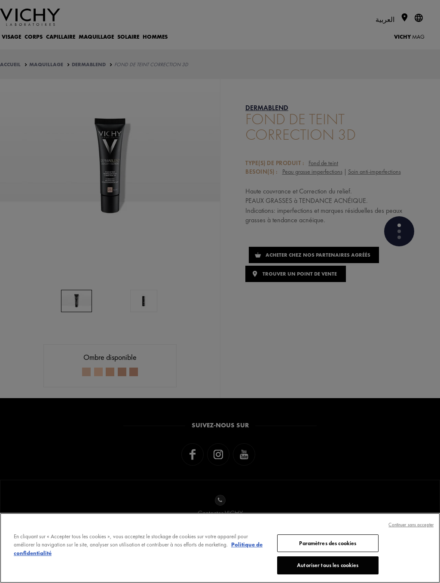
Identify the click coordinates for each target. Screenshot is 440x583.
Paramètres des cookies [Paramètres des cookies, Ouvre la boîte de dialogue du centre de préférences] (327, 543)
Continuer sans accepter (411, 525)
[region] (220, 548)
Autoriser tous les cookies (327, 565)
